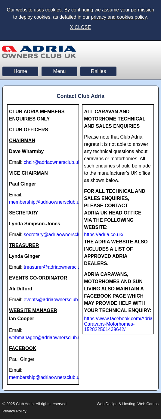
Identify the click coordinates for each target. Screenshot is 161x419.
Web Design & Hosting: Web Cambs (128, 404)
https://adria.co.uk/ (103, 234)
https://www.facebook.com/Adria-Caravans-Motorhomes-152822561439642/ (119, 324)
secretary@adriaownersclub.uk (57, 234)
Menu (59, 71)
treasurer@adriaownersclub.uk (56, 267)
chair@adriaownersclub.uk (52, 162)
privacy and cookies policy (119, 17)
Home (20, 71)
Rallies (98, 71)
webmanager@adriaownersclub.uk (46, 337)
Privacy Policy (14, 411)
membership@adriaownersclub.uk (45, 202)
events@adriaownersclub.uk (54, 299)
